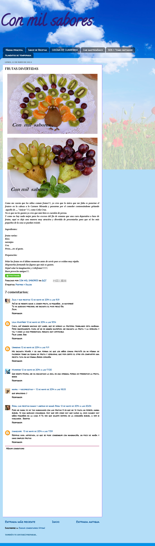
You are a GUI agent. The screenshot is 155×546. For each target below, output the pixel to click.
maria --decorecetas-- (23, 389)
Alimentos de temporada (18, 55)
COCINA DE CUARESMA (65, 50)
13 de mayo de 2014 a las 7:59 (38, 431)
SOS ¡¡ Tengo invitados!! (120, 50)
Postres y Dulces (23, 284)
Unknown (16, 347)
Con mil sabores (46, 22)
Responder (17, 313)
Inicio (55, 522)
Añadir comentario (15, 448)
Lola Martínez (19, 322)
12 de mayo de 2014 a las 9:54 (41, 322)
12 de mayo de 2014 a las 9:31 (45, 299)
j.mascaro (17, 431)
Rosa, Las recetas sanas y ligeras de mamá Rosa (36, 406)
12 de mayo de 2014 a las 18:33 (51, 389)
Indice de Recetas (37, 50)
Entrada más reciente (20, 522)
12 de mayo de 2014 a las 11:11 (35, 347)
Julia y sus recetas (21, 299)
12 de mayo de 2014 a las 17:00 (37, 369)
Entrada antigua (87, 522)
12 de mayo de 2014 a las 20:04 (76, 406)
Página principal (14, 50)
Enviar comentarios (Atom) (32, 528)
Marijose (16, 369)
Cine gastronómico (93, 50)
